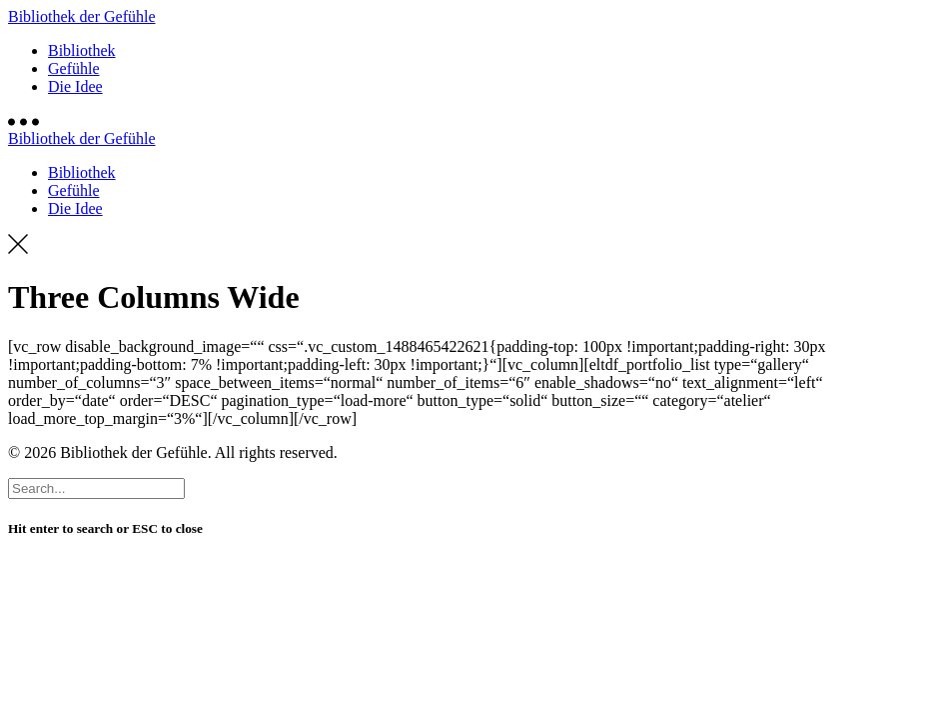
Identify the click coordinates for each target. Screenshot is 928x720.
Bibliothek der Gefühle (82, 16)
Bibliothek (82, 50)
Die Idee (75, 86)
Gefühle (74, 68)
